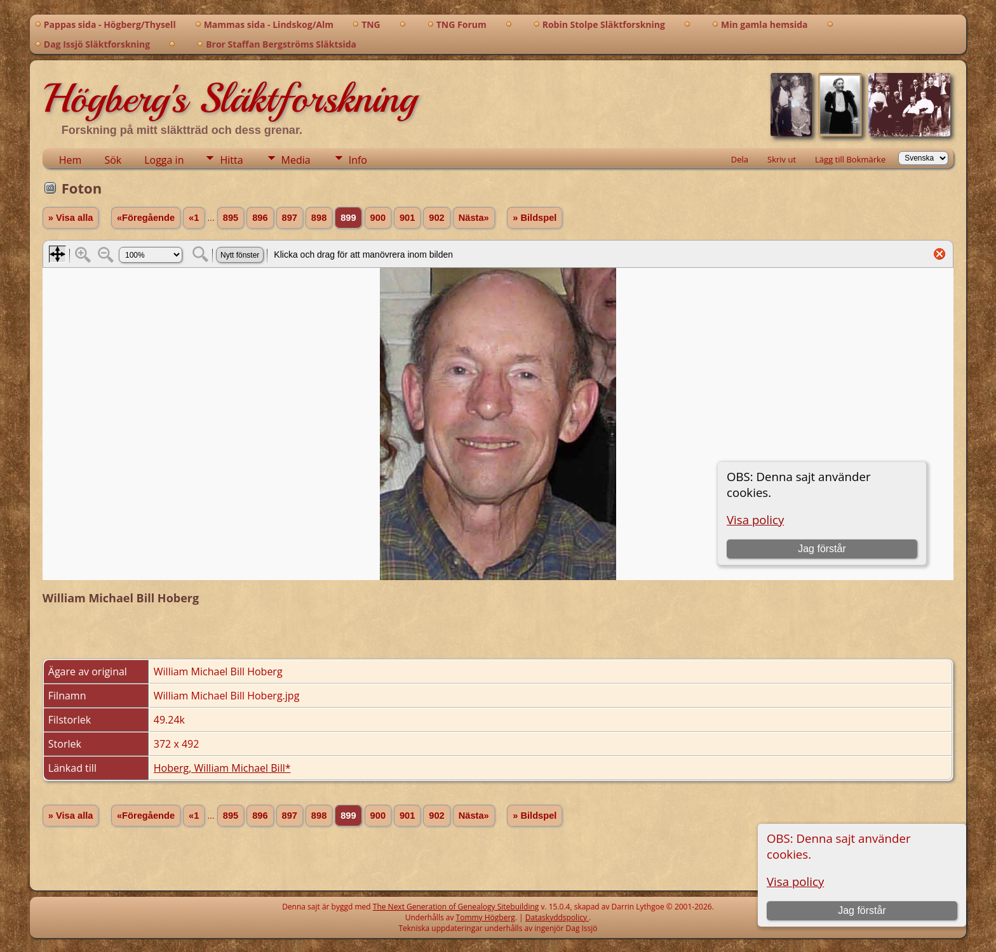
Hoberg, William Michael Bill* (222, 768)
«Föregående (146, 218)
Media (296, 160)
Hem (70, 160)
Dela (739, 159)
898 (318, 218)
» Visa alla (70, 218)
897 (289, 218)
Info (358, 160)
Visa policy (795, 881)
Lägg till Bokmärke (850, 159)
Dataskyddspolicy (557, 917)
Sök (112, 160)
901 (407, 218)
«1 (194, 218)
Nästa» (474, 218)
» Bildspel (534, 218)
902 (436, 218)
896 (259, 218)
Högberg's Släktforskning (230, 98)
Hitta (231, 160)
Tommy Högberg (485, 917)
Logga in (164, 160)
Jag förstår (862, 910)
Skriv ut (781, 159)
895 (230, 218)
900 (378, 218)
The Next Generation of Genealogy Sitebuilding (456, 906)
